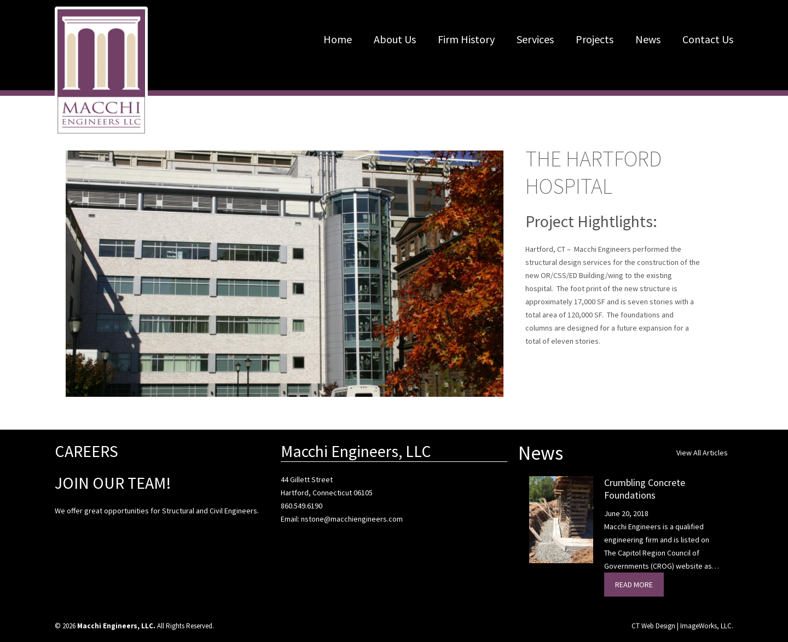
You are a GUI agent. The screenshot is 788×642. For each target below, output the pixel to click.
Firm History (466, 39)
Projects (594, 39)
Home (337, 39)
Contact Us (707, 39)
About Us (395, 39)
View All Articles (702, 453)
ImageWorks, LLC (706, 626)
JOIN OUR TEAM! (113, 482)
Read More (634, 584)
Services (535, 39)
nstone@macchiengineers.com (352, 519)
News (647, 39)
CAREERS (86, 451)
